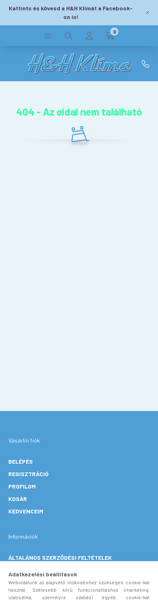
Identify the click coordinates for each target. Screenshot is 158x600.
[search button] (68, 35)
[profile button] (89, 35)
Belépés (20, 461)
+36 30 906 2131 (145, 64)
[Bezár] (147, 12)
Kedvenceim (25, 511)
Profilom (22, 486)
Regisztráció (28, 473)
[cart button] (110, 35)
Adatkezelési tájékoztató (48, 569)
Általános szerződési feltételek (60, 557)
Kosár (17, 498)
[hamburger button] (48, 35)
